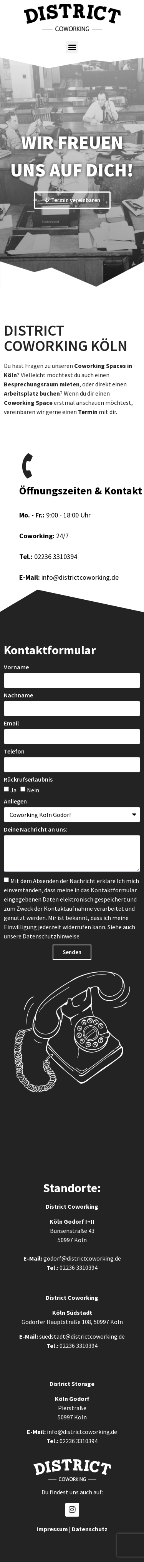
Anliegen (15, 801)
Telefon (14, 751)
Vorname (16, 667)
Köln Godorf (67, 1221)
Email (11, 723)
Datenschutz (90, 1529)
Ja (13, 789)
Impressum (52, 1529)
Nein (33, 789)
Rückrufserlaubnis (28, 779)
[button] (72, 47)
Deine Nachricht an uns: (35, 829)
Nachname (18, 695)
